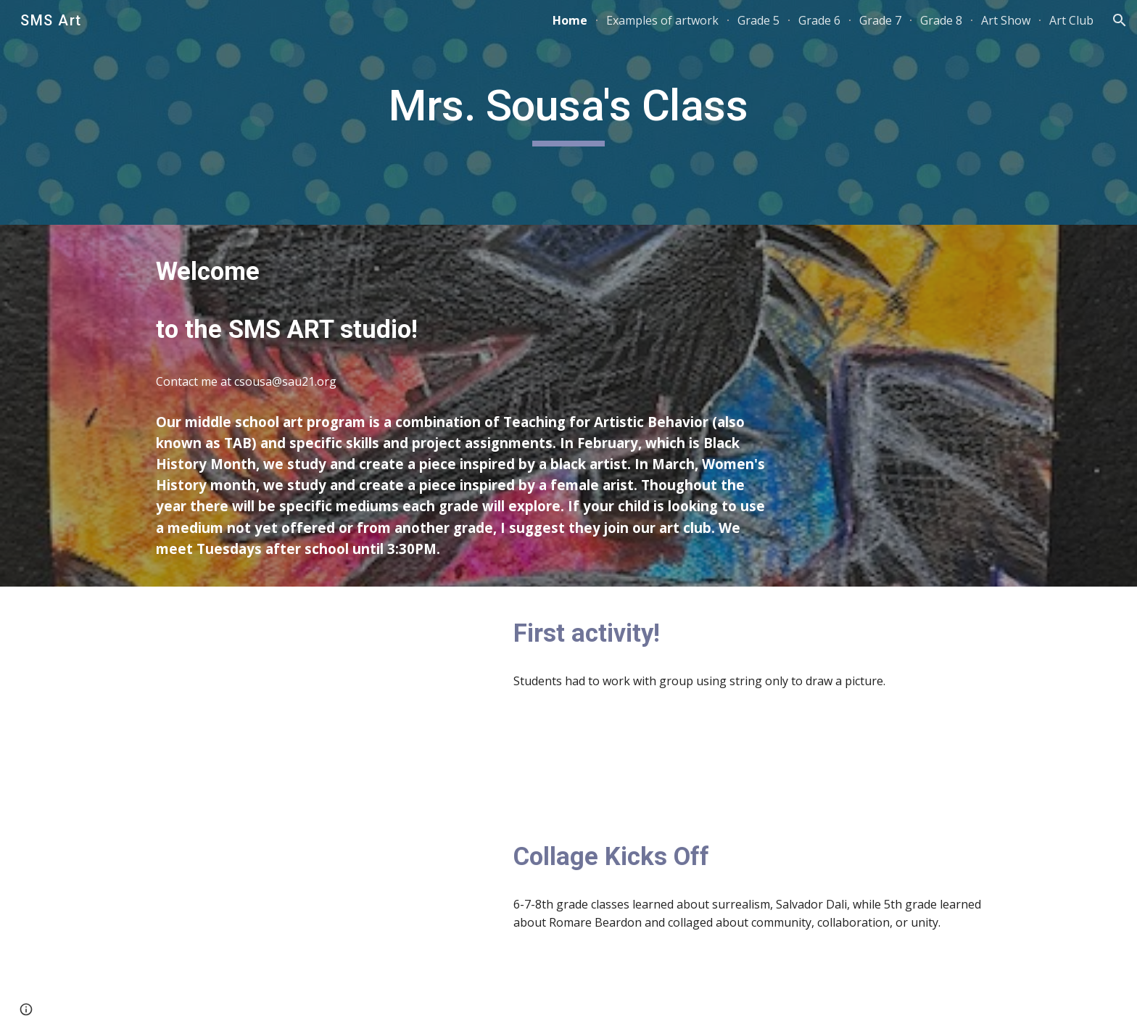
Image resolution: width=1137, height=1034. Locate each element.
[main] (568, 112)
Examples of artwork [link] (662, 20)
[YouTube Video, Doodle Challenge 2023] (318, 698)
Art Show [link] (1005, 20)
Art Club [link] (1071, 20)
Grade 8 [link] (941, 20)
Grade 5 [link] (758, 20)
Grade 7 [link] (880, 20)
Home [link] (570, 20)
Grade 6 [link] (819, 20)
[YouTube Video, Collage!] (318, 922)
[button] (1119, 20)
